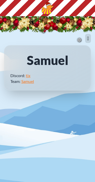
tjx (28, 75)
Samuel (27, 81)
